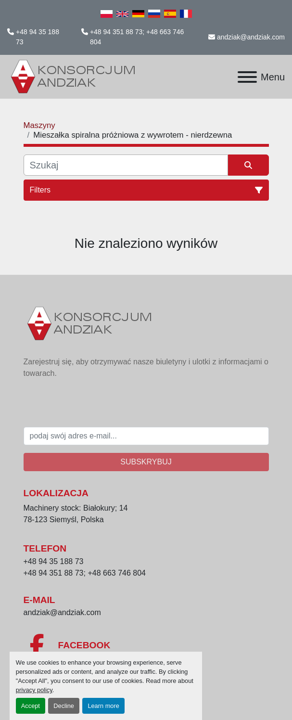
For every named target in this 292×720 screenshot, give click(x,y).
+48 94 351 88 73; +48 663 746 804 (137, 37)
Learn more (103, 705)
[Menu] (247, 77)
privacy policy (34, 690)
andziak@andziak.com (251, 37)
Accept (30, 705)
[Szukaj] (126, 165)
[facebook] (146, 645)
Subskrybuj (145, 462)
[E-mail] (146, 436)
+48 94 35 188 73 (37, 37)
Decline (63, 705)
